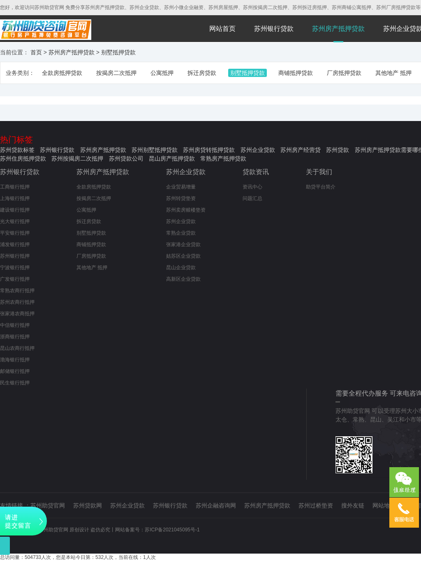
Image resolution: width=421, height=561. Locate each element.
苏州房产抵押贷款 (338, 28)
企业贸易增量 (181, 187)
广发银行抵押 (15, 279)
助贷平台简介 (320, 187)
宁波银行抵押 (15, 267)
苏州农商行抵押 (17, 302)
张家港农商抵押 (17, 314)
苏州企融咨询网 (216, 505)
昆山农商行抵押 (17, 348)
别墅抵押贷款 (118, 52)
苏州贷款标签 (17, 150)
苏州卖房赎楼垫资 (186, 210)
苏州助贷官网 (47, 505)
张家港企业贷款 (183, 244)
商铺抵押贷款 (295, 73)
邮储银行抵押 (15, 371)
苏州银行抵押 (15, 256)
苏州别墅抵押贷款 (155, 150)
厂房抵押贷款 (344, 73)
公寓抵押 (161, 73)
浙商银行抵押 (15, 337)
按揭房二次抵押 (116, 73)
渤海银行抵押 (15, 360)
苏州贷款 (337, 150)
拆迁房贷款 (201, 73)
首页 (36, 52)
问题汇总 (252, 198)
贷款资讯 (256, 171)
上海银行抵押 (15, 198)
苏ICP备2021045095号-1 (172, 530)
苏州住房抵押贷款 (23, 158)
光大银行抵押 (15, 221)
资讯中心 (252, 187)
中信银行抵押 (15, 325)
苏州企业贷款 (258, 150)
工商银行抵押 (15, 187)
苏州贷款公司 (126, 158)
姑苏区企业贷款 (183, 256)
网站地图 (384, 505)
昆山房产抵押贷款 (172, 158)
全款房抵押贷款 (62, 73)
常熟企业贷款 (181, 233)
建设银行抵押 (15, 210)
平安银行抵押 (15, 233)
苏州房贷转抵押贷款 (209, 150)
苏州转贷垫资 (181, 198)
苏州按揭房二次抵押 (77, 158)
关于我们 (319, 171)
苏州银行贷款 (274, 28)
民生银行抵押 (15, 383)
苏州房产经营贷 (300, 150)
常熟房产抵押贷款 (223, 158)
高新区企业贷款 (183, 279)
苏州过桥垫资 (315, 505)
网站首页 (222, 28)
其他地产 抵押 (393, 73)
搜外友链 (352, 505)
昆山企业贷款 (181, 267)
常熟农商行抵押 (17, 290)
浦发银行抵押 (15, 244)
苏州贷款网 (87, 505)
